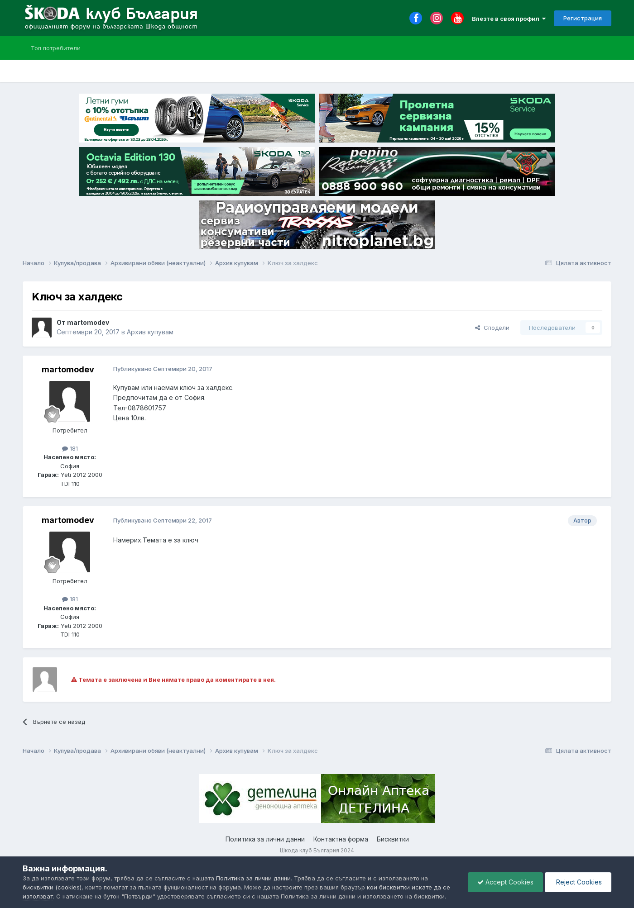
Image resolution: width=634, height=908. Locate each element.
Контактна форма (340, 839)
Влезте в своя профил (509, 18)
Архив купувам (150, 332)
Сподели (492, 327)
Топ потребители (56, 48)
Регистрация (582, 18)
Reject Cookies (578, 882)
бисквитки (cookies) (52, 887)
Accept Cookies (505, 882)
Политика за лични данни (265, 839)
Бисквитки (393, 839)
